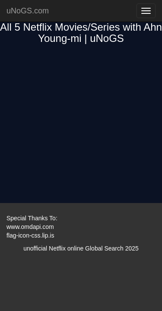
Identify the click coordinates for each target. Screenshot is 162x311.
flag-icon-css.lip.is (30, 235)
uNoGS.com (27, 10)
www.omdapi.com (30, 226)
